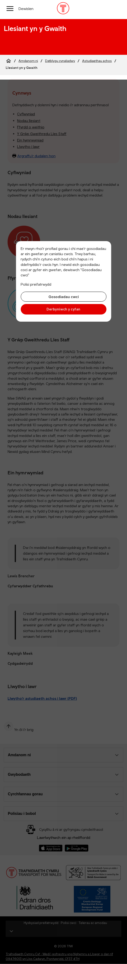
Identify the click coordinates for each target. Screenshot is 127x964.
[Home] (8, 61)
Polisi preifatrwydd (36, 284)
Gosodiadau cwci (63, 296)
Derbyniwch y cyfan (63, 309)
